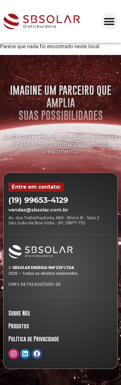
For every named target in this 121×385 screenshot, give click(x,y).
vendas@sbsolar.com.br (38, 210)
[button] (109, 21)
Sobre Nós (19, 313)
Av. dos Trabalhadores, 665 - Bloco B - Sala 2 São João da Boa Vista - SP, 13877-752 (53, 220)
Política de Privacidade (33, 339)
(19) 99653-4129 (38, 200)
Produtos (18, 326)
